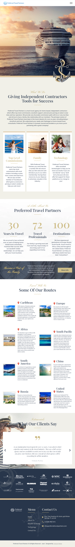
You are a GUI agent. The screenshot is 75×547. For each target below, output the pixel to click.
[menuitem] (34, 516)
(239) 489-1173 (50, 522)
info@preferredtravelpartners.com (55, 526)
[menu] (71, 3)
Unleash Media (57, 543)
